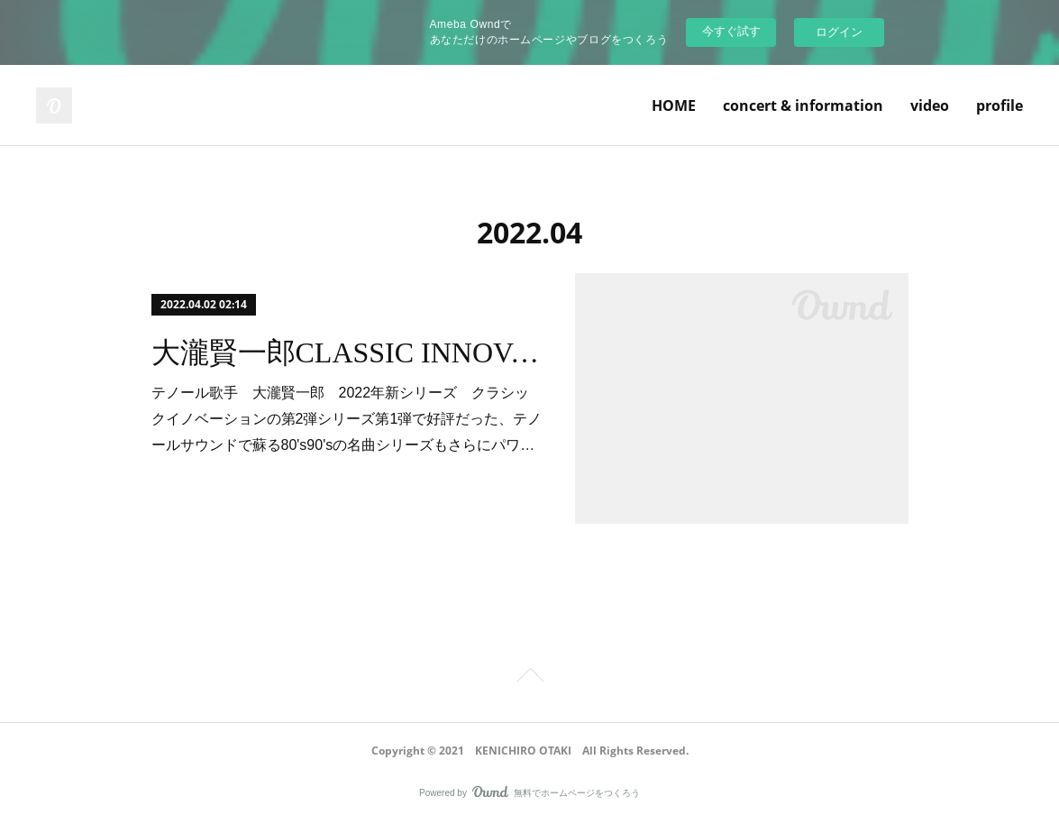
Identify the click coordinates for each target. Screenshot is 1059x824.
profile (999, 105)
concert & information (803, 105)
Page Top (529, 678)
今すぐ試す (731, 31)
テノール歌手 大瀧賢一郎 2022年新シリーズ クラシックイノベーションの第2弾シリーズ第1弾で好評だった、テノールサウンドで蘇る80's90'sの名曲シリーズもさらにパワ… (347, 419)
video (929, 105)
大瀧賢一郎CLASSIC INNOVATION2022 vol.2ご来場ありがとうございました (347, 352)
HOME (674, 105)
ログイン (839, 32)
